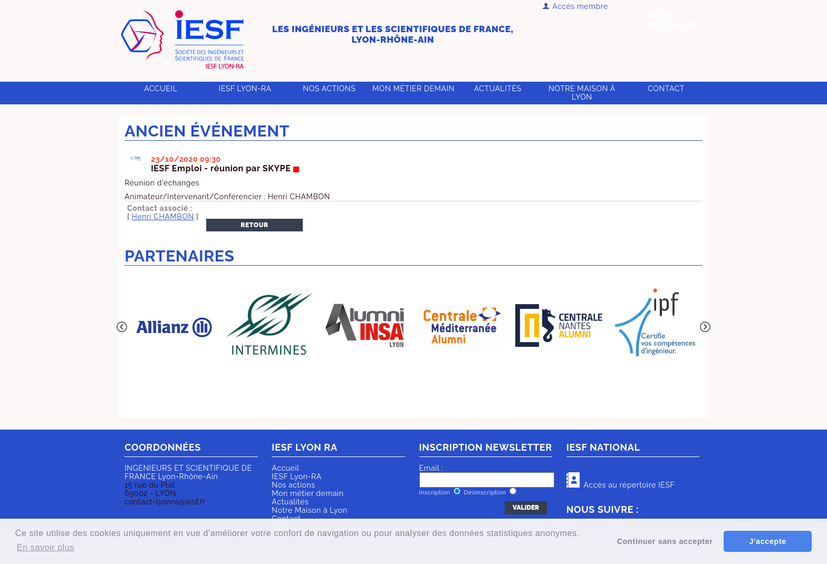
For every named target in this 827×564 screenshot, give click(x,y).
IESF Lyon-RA (245, 88)
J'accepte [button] (767, 541)
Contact (666, 88)
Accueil (160, 88)
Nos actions (329, 88)
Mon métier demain (413, 88)
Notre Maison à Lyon (582, 92)
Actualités (498, 88)
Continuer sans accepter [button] (665, 541)
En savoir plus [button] (45, 547)
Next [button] (705, 327)
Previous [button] (122, 327)
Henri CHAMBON (163, 216)
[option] (172, 326)
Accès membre (575, 6)
